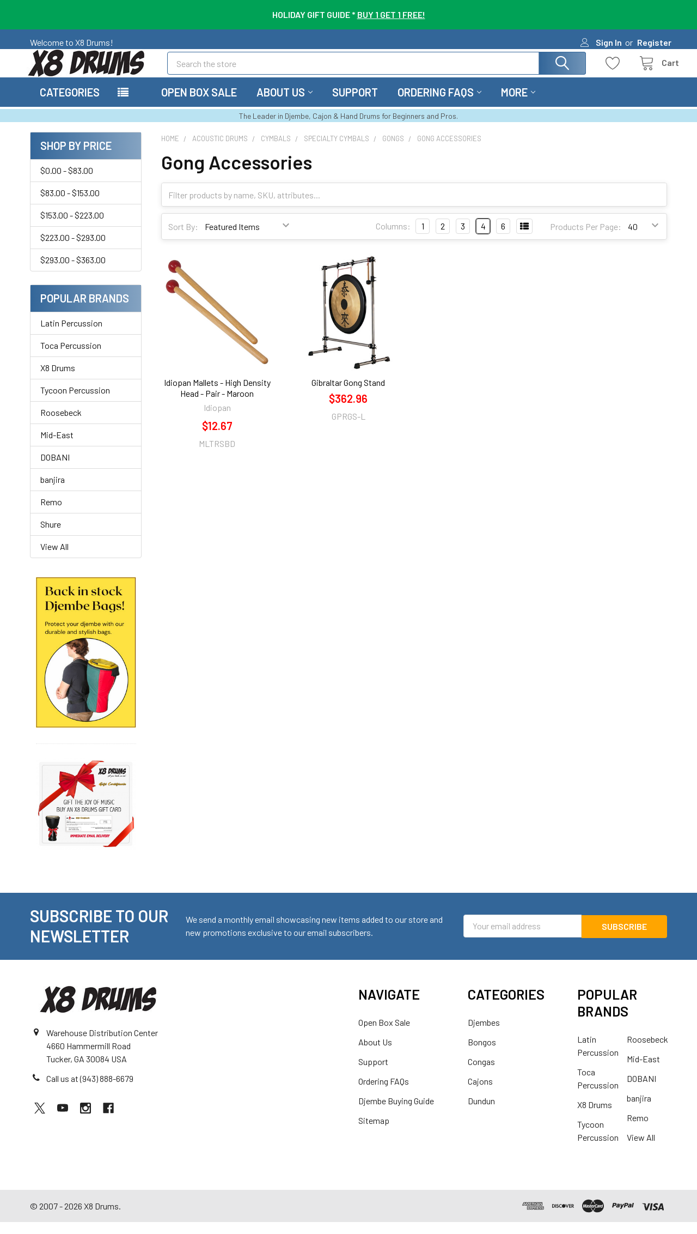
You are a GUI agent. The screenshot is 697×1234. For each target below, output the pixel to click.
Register (654, 42)
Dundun (481, 1113)
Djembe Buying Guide (396, 1113)
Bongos (482, 1054)
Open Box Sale (199, 104)
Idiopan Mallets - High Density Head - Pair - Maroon (217, 399)
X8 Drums (57, 379)
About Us (284, 104)
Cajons (480, 1093)
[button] (86, 664)
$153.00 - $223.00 (72, 227)
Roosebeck (61, 424)
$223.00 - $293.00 (73, 249)
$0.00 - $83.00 (66, 182)
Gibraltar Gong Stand (348, 394)
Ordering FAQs (439, 104)
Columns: (393, 238)
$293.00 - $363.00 (73, 272)
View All (54, 558)
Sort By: (183, 238)
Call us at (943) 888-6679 (89, 1090)
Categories (70, 104)
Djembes (484, 1034)
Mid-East (57, 446)
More (518, 104)
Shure (50, 536)
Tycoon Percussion (75, 402)
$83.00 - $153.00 (70, 204)
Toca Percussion (70, 357)
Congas (481, 1073)
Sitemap (373, 1132)
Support (355, 104)
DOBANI (55, 469)
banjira (52, 491)
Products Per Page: (585, 238)
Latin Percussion (71, 335)
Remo (51, 514)
